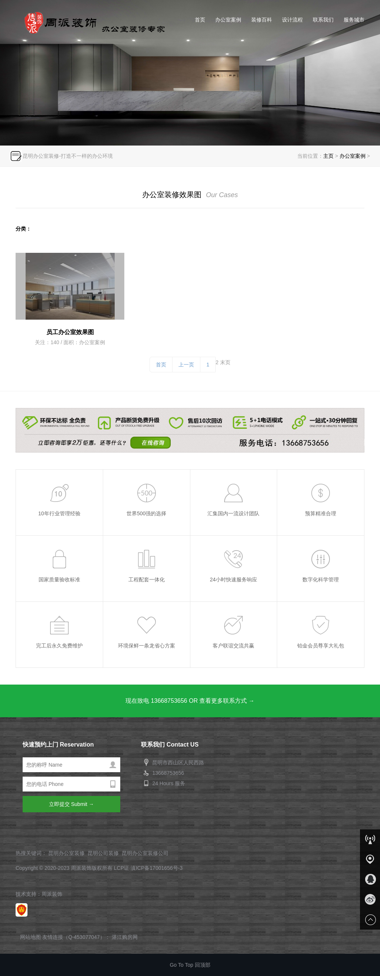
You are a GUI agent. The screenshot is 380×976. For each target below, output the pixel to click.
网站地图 (30, 937)
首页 (200, 20)
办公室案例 (228, 20)
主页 (328, 156)
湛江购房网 (125, 937)
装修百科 (261, 20)
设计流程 (292, 20)
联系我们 (323, 20)
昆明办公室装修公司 (145, 853)
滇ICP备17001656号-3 (157, 868)
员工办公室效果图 (70, 332)
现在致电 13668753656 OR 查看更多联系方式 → (190, 701)
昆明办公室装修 (91, 22)
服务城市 (354, 20)
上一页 (186, 365)
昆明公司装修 (103, 853)
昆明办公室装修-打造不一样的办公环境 (68, 156)
